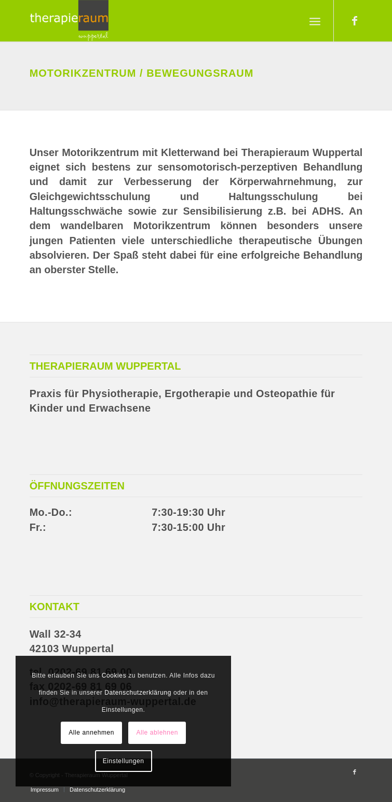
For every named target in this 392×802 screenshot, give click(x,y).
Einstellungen (123, 761)
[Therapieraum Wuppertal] (163, 20)
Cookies (114, 675)
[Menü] (314, 20)
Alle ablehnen (157, 732)
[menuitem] (314, 20)
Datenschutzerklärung (137, 692)
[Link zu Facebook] (354, 21)
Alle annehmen (91, 732)
